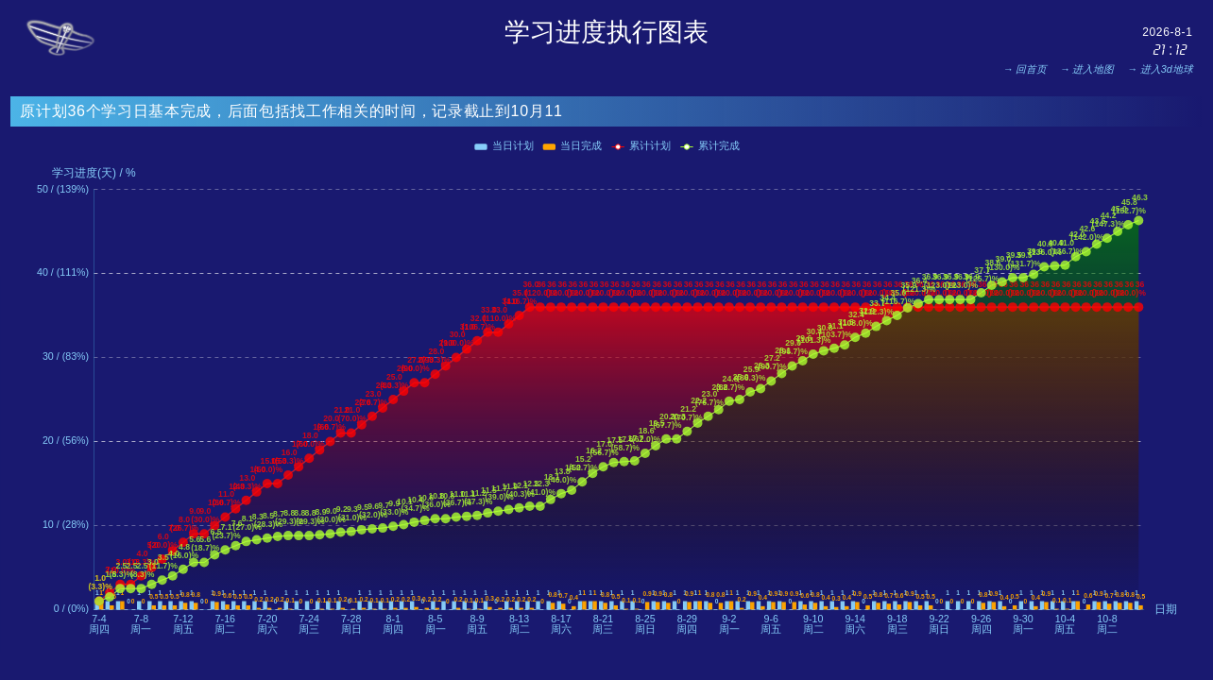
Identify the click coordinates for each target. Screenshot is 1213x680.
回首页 (1031, 69)
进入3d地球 (1166, 69)
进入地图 (1093, 69)
